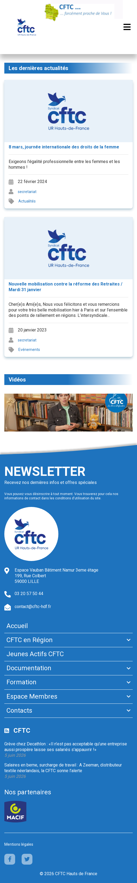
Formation (21, 682)
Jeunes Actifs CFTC (35, 654)
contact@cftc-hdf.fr (33, 606)
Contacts (19, 710)
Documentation (28, 668)
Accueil (17, 626)
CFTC (22, 730)
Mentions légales (18, 844)
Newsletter (44, 471)
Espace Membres (31, 696)
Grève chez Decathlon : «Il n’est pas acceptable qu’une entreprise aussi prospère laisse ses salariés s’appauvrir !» (65, 746)
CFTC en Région (29, 640)
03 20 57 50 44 (29, 593)
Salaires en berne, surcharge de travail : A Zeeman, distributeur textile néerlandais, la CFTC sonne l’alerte (63, 767)
